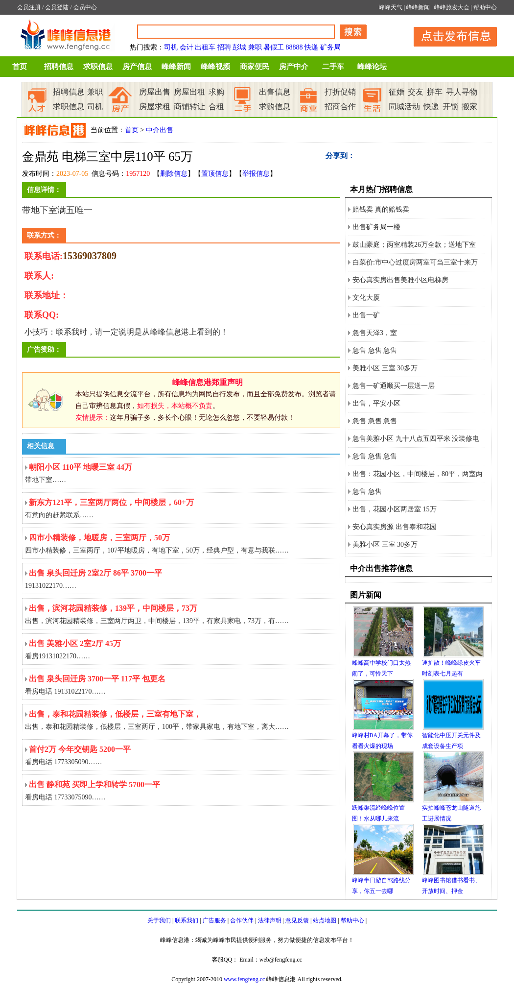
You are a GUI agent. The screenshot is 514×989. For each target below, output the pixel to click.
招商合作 (340, 106)
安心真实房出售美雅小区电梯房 (400, 280)
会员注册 (29, 7)
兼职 (255, 47)
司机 (171, 47)
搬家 (469, 106)
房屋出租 (189, 92)
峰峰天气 (390, 7)
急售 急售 (367, 491)
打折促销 (340, 92)
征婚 (396, 92)
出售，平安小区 (376, 403)
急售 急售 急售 (374, 350)
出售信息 (274, 92)
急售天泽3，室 (374, 333)
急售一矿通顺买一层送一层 (393, 385)
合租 (216, 106)
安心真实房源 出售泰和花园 (394, 527)
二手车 (333, 67)
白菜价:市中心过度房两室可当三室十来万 (415, 262)
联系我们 (186, 920)
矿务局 (330, 47)
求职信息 (98, 67)
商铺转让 (189, 106)
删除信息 (173, 173)
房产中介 (293, 67)
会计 (186, 47)
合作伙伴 (242, 920)
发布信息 (450, 35)
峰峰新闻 (418, 7)
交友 (415, 92)
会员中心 (85, 7)
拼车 (435, 92)
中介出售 (159, 130)
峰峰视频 (215, 67)
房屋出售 (154, 92)
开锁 (450, 106)
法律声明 (269, 920)
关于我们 (159, 920)
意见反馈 (297, 920)
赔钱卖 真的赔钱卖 (380, 209)
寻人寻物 (461, 92)
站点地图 (324, 920)
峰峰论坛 (372, 67)
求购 (216, 92)
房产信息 (137, 67)
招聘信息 (58, 67)
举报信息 (256, 173)
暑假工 (273, 47)
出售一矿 (366, 315)
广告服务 (214, 920)
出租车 (205, 47)
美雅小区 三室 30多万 (385, 368)
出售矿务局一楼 (376, 227)
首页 (19, 67)
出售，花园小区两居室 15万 (394, 509)
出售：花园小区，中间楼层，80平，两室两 (417, 474)
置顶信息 (215, 173)
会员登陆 (57, 7)
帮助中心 (485, 7)
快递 (311, 47)
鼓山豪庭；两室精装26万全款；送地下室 (414, 244)
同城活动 (404, 106)
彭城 (239, 47)
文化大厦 (366, 297)
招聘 (224, 47)
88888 (294, 47)
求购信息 (274, 106)
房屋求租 (154, 106)
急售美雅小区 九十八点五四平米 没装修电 (415, 438)
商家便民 (254, 67)
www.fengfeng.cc (244, 979)
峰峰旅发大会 (451, 7)
